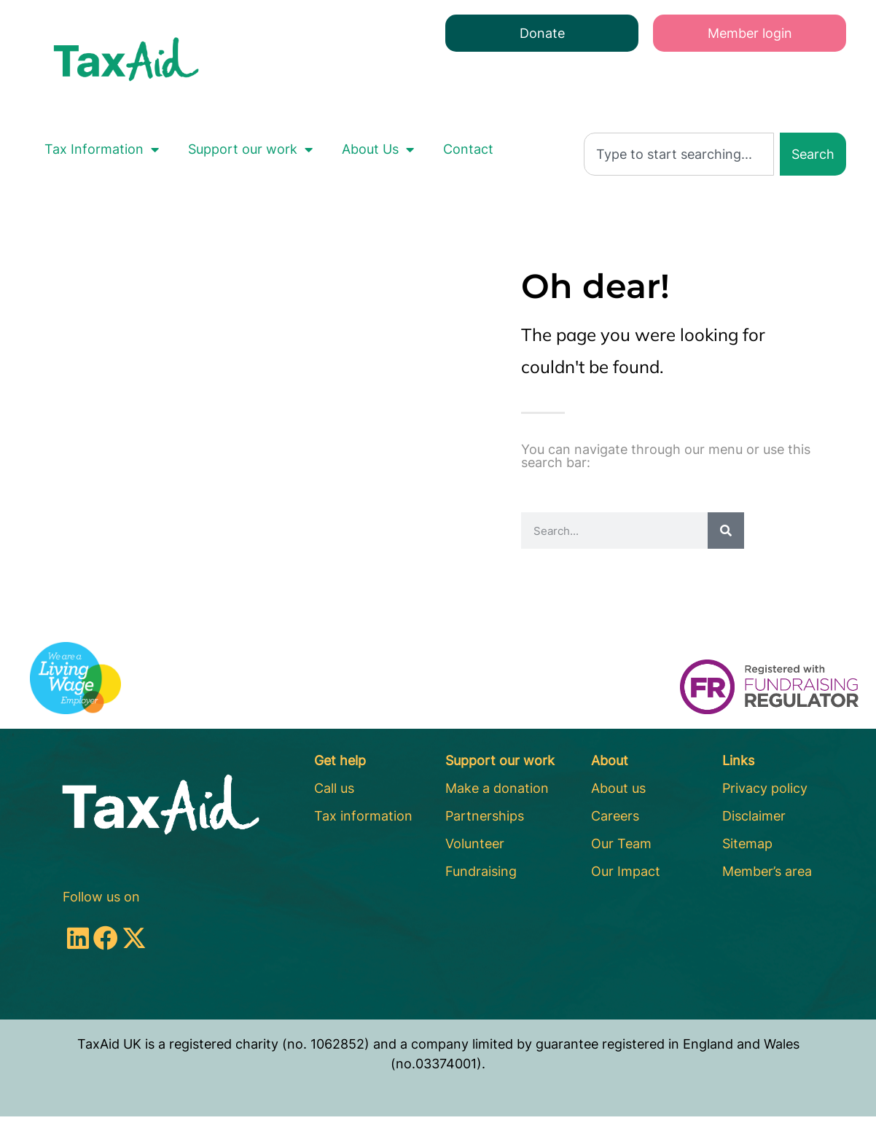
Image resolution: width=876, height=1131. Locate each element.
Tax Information (101, 149)
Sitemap (747, 843)
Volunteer (474, 843)
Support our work (250, 149)
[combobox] (679, 154)
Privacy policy (764, 788)
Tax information (363, 815)
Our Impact (625, 871)
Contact (468, 149)
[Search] (726, 530)
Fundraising (481, 871)
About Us (378, 149)
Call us (334, 788)
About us (618, 788)
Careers (615, 815)
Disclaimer (754, 815)
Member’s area (767, 871)
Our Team (621, 843)
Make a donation (497, 788)
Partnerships (484, 815)
